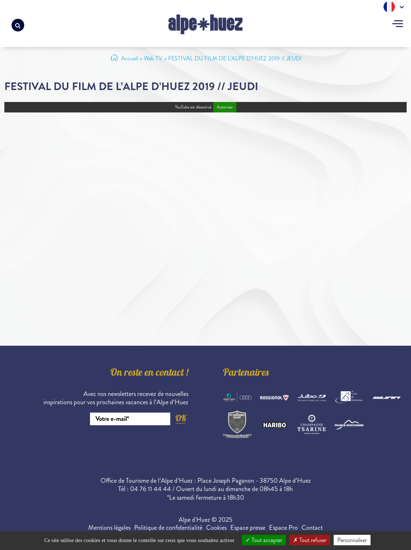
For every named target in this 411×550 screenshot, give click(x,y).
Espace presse (247, 527)
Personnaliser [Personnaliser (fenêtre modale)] (352, 540)
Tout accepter (263, 540)
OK (180, 418)
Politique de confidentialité (168, 527)
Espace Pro (283, 527)
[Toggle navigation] (397, 24)
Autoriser (225, 107)
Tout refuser (309, 540)
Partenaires (246, 373)
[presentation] (133, 445)
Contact (312, 527)
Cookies (216, 527)
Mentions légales (109, 527)
